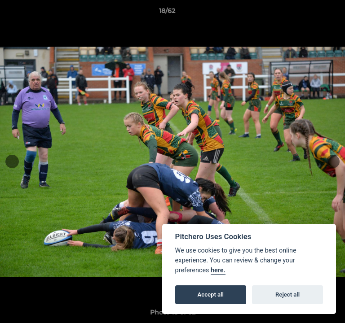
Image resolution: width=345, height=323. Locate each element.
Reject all (287, 294)
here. (218, 270)
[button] (312, 13)
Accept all (211, 294)
